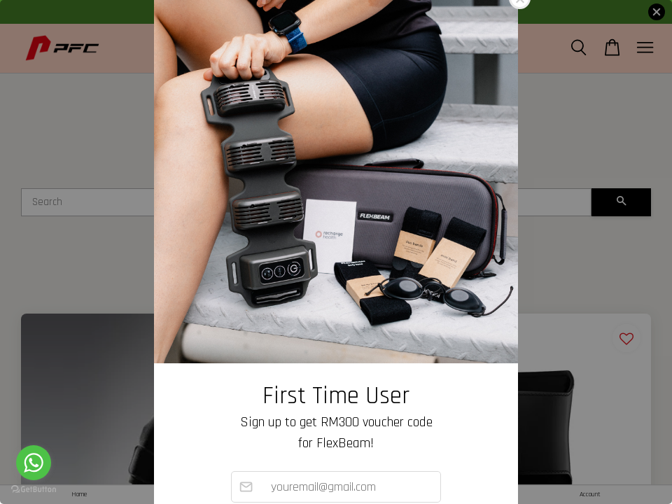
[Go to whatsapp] (33, 462)
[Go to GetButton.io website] (33, 489)
